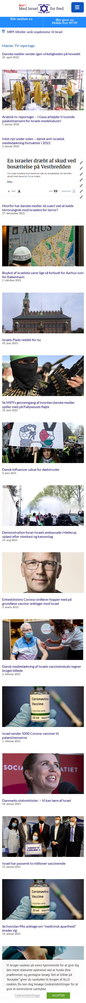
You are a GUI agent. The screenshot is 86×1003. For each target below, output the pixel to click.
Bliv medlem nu (21, 19)
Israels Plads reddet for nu (21, 340)
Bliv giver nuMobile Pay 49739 (64, 21)
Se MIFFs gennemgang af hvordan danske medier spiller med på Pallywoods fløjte (38, 404)
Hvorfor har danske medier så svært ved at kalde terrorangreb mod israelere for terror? (37, 208)
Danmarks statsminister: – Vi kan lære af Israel (36, 800)
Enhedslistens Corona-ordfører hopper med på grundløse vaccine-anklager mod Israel (37, 601)
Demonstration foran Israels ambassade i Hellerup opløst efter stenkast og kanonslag (39, 534)
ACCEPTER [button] (58, 995)
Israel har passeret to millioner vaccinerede (33, 863)
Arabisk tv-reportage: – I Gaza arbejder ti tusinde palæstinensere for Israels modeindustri (38, 119)
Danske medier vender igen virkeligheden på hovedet (41, 54)
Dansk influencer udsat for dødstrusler (30, 469)
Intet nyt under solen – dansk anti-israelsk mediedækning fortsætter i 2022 (33, 141)
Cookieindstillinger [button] (27, 995)
